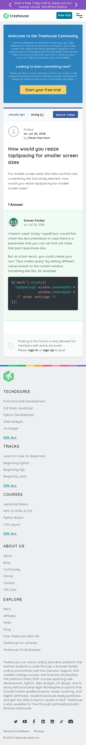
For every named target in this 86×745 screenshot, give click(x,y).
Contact (9, 583)
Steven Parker (34, 220)
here (66, 57)
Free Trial (64, 15)
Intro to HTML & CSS (17, 511)
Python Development (18, 415)
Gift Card (9, 589)
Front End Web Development (24, 401)
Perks (7, 622)
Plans (7, 609)
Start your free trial (43, 90)
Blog (6, 562)
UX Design (10, 428)
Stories (8, 576)
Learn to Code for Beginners (24, 456)
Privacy (39, 731)
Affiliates (9, 616)
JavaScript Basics (15, 504)
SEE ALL (10, 437)
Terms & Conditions (16, 731)
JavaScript (16, 114)
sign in (33, 350)
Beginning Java (14, 476)
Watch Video (65, 115)
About (7, 556)
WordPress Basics (54, 7)
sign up (48, 350)
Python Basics (13, 517)
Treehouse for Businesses (21, 650)
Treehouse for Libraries (20, 643)
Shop (7, 629)
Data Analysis (13, 421)
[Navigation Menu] (79, 15)
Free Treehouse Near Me (21, 636)
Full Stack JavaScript (18, 408)
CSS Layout (11, 524)
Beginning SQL (14, 469)
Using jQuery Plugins (46, 114)
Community (11, 569)
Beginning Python (16, 463)
